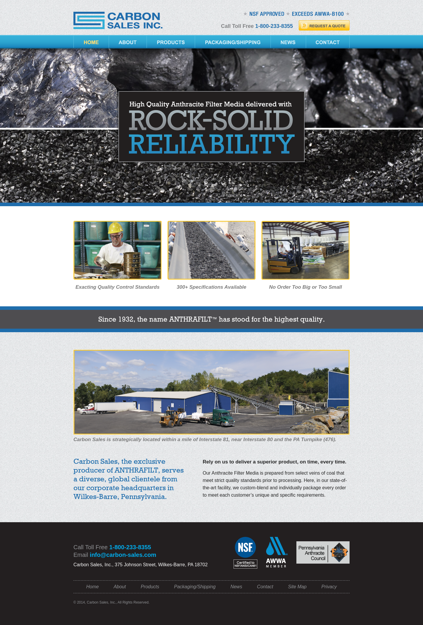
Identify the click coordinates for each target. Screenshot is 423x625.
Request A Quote (324, 25)
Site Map (297, 586)
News (288, 41)
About (128, 41)
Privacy (329, 586)
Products (171, 41)
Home (91, 41)
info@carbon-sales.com (123, 555)
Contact (328, 41)
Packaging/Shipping (233, 41)
